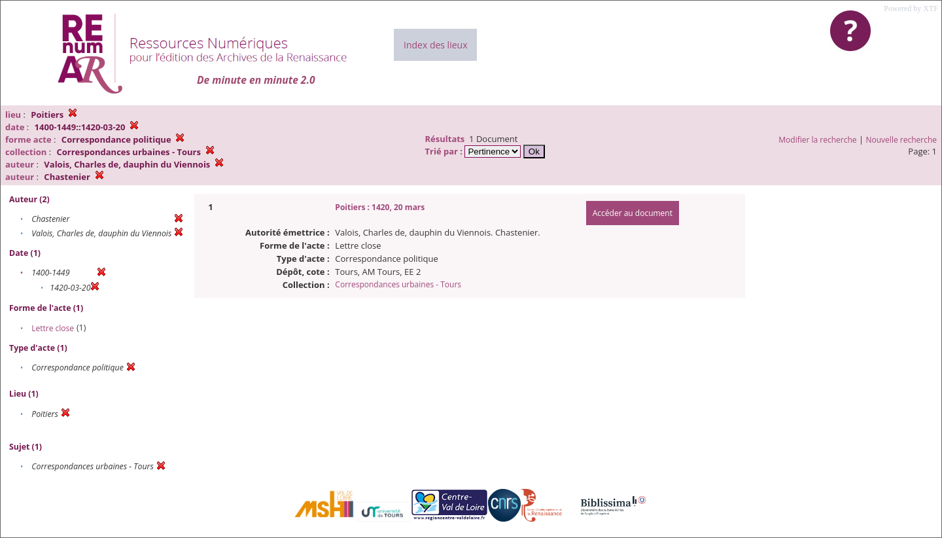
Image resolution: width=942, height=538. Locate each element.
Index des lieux (435, 45)
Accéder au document (632, 213)
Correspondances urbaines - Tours (398, 284)
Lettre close (52, 328)
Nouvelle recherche (901, 139)
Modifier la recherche (817, 139)
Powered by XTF (911, 8)
